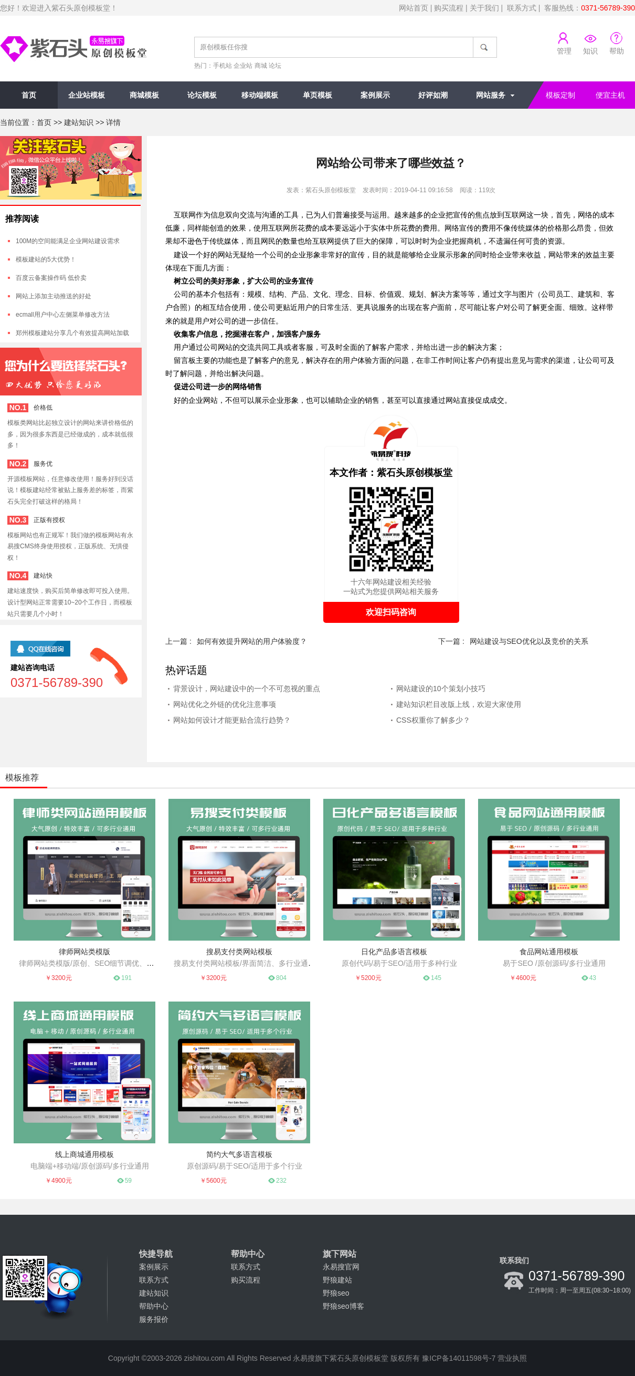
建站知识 (78, 122)
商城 (261, 65)
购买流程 (448, 8)
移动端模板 (259, 95)
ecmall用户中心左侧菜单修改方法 (63, 314)
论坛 (275, 65)
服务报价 (153, 1319)
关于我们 (484, 8)
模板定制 (560, 95)
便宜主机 (610, 95)
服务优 (43, 463)
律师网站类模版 (84, 951)
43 (592, 978)
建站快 (43, 575)
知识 (590, 51)
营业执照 (512, 1358)
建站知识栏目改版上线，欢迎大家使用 (458, 704)
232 (281, 1180)
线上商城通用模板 (84, 1154)
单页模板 (317, 95)
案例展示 (375, 95)
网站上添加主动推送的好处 (53, 296)
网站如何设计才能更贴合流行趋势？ (232, 720)
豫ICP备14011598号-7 (458, 1358)
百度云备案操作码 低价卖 (51, 278)
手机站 (222, 65)
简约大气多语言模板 (239, 1154)
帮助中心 (153, 1306)
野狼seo (336, 1293)
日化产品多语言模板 (394, 951)
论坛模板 (202, 95)
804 (281, 978)
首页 (29, 95)
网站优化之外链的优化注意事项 (224, 704)
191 (126, 978)
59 (128, 1180)
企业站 (243, 65)
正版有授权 (49, 520)
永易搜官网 (341, 1267)
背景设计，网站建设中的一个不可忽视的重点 (246, 688)
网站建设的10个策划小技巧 (440, 688)
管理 (564, 51)
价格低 (43, 407)
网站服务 (490, 95)
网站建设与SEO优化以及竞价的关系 (529, 641)
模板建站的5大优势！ (46, 259)
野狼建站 (337, 1280)
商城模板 (144, 95)
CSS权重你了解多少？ (433, 720)
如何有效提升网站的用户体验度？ (252, 641)
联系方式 (521, 8)
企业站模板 (86, 95)
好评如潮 (433, 95)
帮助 (616, 51)
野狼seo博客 (343, 1306)
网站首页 (413, 8)
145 (436, 978)
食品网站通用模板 (549, 951)
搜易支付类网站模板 (239, 951)
